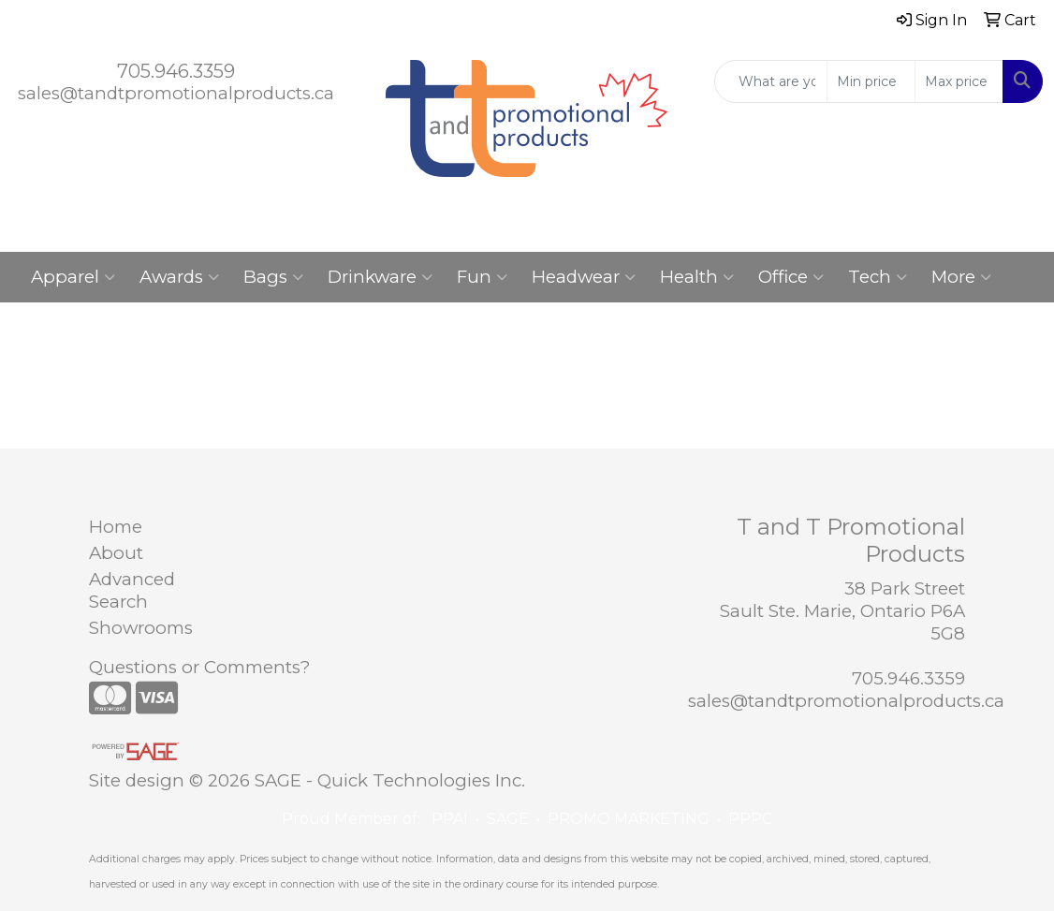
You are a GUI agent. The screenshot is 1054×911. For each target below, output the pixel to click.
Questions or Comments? (199, 667)
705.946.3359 (176, 71)
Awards (179, 277)
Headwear (584, 277)
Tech (877, 277)
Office (791, 277)
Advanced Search (132, 590)
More (961, 277)
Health (697, 277)
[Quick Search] (770, 81)
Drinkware (380, 277)
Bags (273, 277)
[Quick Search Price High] (959, 81)
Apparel (73, 277)
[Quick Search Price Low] (871, 81)
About (116, 553)
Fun (482, 277)
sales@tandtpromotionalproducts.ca (176, 93)
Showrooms (141, 628)
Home (115, 526)
